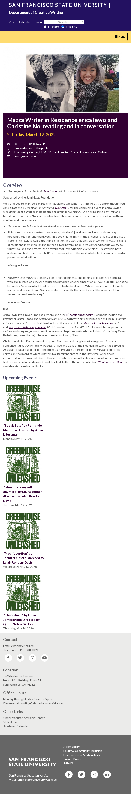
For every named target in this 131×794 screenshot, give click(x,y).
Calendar (25, 22)
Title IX (68, 763)
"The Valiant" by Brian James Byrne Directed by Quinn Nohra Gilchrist (21, 619)
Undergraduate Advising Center (24, 718)
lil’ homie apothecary (79, 314)
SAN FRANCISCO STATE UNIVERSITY (58, 5)
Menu (121, 37)
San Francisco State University (28, 775)
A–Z (12, 22)
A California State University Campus (33, 779)
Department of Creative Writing (36, 12)
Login (38, 22)
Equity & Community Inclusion (82, 750)
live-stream (50, 191)
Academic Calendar (15, 726)
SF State (51, 26)
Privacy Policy (72, 759)
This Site (69, 26)
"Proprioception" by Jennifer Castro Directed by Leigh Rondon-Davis (23, 557)
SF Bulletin (10, 722)
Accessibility (71, 746)
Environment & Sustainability (81, 755)
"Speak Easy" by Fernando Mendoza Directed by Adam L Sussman (23, 430)
